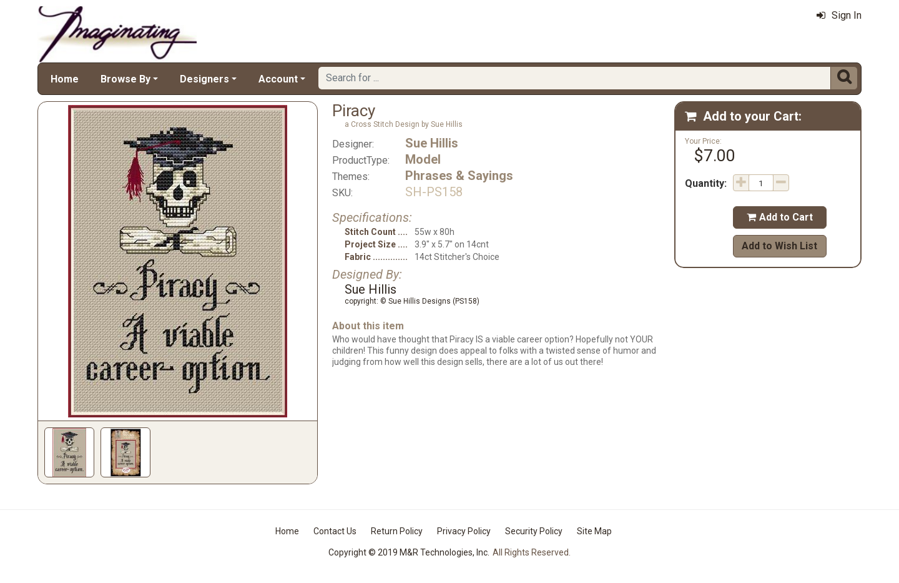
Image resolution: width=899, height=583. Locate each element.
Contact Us (334, 531)
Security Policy (533, 531)
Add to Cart (780, 217)
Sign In (839, 15)
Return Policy (397, 531)
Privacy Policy (464, 531)
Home (65, 79)
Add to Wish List (779, 246)
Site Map (594, 531)
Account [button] (278, 79)
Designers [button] (204, 79)
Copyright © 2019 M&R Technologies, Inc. (408, 552)
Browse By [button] (125, 79)
